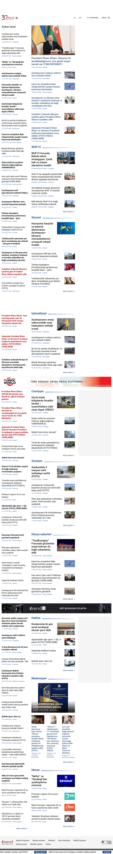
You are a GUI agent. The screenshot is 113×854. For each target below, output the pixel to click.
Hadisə (35, 618)
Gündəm (36, 461)
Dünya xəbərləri (41, 534)
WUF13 (36, 147)
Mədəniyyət (39, 678)
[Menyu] (105, 17)
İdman (35, 770)
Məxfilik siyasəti (36, 844)
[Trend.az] (10, 17)
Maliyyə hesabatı (39, 840)
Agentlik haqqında (22, 840)
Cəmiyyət (37, 391)
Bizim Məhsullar (64, 840)
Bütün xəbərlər (68, 212)
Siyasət (36, 217)
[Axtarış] (75, 17)
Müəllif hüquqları (79, 840)
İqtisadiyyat (39, 313)
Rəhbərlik (51, 840)
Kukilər (48, 844)
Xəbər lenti (9, 26)
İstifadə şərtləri (21, 844)
